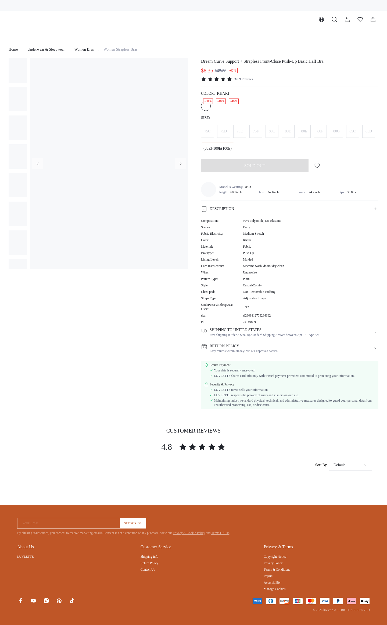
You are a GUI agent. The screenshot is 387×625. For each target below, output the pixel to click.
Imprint (268, 576)
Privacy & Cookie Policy (189, 533)
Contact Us (148, 569)
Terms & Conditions (277, 569)
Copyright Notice (275, 557)
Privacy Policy (273, 563)
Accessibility (272, 582)
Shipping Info (149, 557)
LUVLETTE (25, 557)
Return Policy (149, 563)
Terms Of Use (220, 533)
